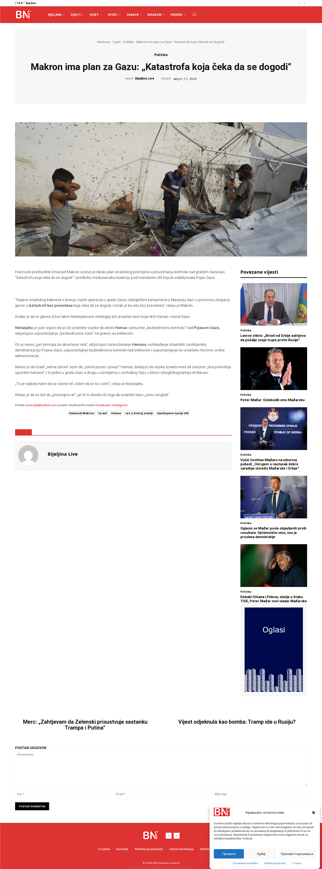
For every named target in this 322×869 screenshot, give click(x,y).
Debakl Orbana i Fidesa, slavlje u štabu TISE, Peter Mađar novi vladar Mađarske (273, 599)
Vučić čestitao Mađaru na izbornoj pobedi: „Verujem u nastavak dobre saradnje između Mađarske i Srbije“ (269, 464)
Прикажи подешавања (297, 854)
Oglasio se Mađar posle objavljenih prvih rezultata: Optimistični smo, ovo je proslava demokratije (273, 532)
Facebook (102, 405)
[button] (314, 812)
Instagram (120, 405)
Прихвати (229, 854)
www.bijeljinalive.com (41, 405)
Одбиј (261, 854)
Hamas (116, 413)
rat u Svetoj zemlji (139, 413)
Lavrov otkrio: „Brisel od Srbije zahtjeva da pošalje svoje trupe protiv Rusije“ (273, 337)
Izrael (102, 413)
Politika (128, 42)
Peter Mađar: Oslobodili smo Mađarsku (272, 400)
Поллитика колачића (245, 863)
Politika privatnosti (274, 863)
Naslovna (103, 42)
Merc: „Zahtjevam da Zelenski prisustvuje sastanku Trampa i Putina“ (85, 725)
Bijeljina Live (144, 78)
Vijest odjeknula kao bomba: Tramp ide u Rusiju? (237, 722)
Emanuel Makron (81, 413)
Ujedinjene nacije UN (172, 413)
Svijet (117, 42)
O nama (296, 863)
